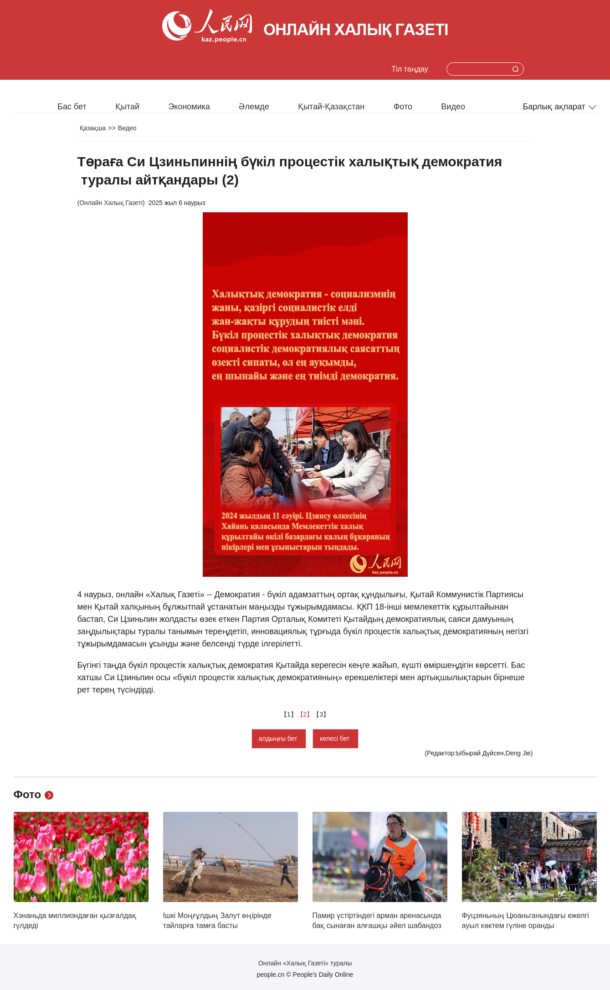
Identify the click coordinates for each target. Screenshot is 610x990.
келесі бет (335, 738)
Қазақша (93, 128)
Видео (453, 106)
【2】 (305, 714)
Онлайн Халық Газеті (111, 202)
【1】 (289, 714)
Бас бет (72, 106)
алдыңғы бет (279, 738)
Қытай (127, 106)
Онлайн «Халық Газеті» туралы (305, 963)
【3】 (321, 714)
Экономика (189, 106)
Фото (403, 106)
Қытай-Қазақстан (331, 106)
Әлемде (254, 106)
